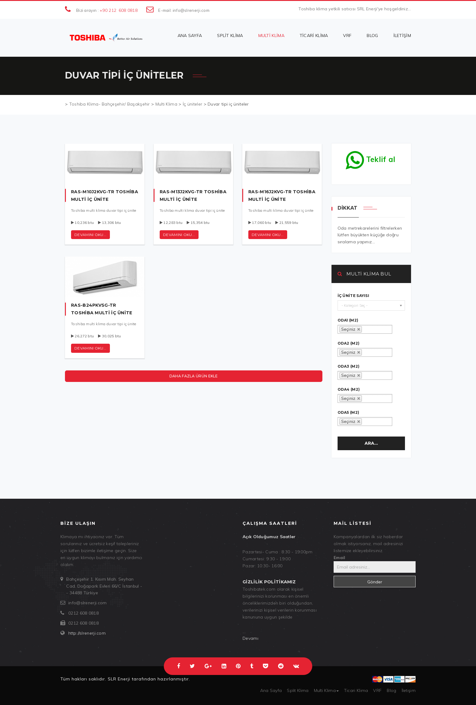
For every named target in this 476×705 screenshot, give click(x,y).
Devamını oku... (90, 234)
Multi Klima (271, 35)
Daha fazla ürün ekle (193, 376)
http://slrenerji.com (87, 633)
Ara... (371, 443)
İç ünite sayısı (353, 296)
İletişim (402, 35)
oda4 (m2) (349, 389)
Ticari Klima (314, 35)
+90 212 (108, 10)
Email (339, 557)
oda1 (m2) (348, 320)
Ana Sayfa (190, 35)
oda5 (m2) (348, 412)
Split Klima (230, 35)
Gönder (374, 582)
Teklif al (371, 158)
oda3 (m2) (349, 366)
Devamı (250, 638)
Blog (372, 35)
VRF (347, 35)
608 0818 (128, 10)
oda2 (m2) (349, 343)
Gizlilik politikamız (269, 582)
